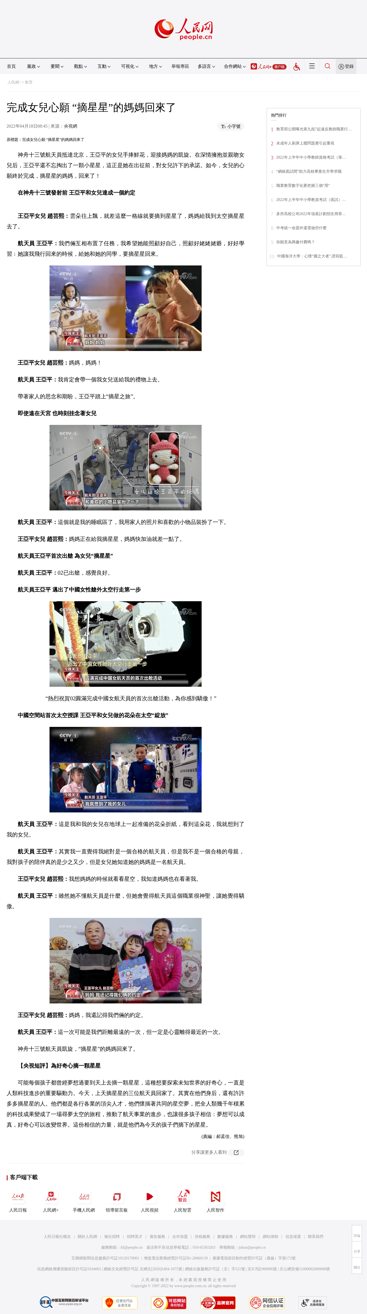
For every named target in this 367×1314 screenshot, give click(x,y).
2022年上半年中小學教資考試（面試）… (311, 200)
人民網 (13, 82)
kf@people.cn (131, 1247)
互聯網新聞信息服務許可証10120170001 (105, 1258)
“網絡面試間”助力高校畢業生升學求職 (309, 171)
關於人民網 (87, 1237)
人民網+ (51, 1199)
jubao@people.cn (252, 1247)
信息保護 (293, 1237)
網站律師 (270, 1237)
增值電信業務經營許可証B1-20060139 (176, 1258)
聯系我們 (315, 1237)
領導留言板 (117, 1199)
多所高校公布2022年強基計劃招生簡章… (311, 214)
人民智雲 (182, 1199)
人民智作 (215, 1199)
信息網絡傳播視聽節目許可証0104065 (69, 1269)
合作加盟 (180, 1237)
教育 (29, 82)
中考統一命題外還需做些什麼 (301, 228)
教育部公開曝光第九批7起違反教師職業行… (314, 129)
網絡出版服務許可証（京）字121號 (215, 1269)
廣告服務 (157, 1237)
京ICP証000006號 (262, 1269)
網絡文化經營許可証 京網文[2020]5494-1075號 (143, 1269)
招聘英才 (134, 1237)
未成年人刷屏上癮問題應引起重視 (305, 143)
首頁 (11, 66)
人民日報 (18, 1199)
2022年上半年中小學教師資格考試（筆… (311, 157)
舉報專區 (180, 66)
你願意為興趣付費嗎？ (295, 242)
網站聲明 (248, 1237)
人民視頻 (149, 1199)
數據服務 (225, 1237)
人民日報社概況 (57, 1237)
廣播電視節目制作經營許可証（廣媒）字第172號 (254, 1258)
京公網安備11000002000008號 (305, 1269)
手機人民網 (84, 1199)
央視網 (70, 126)
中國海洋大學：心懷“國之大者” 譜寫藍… (312, 256)
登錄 (349, 66)
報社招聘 (112, 1237)
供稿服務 (202, 1237)
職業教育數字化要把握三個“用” (303, 186)
